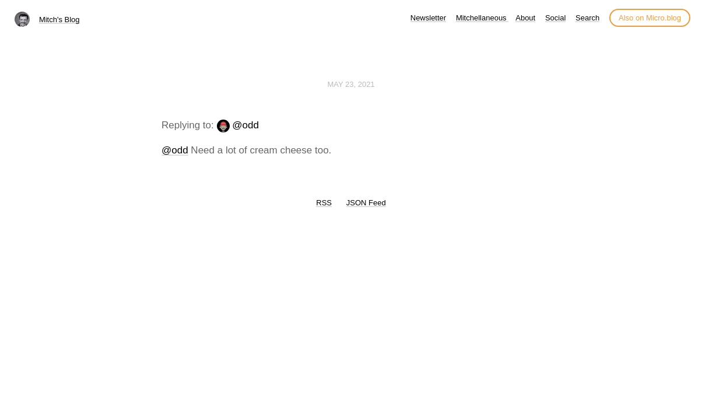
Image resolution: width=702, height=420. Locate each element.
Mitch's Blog (59, 19)
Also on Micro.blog (650, 17)
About (525, 17)
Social (555, 17)
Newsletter (428, 17)
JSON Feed (366, 202)
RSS (324, 202)
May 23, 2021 (350, 84)
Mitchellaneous (482, 17)
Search (587, 17)
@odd (245, 125)
